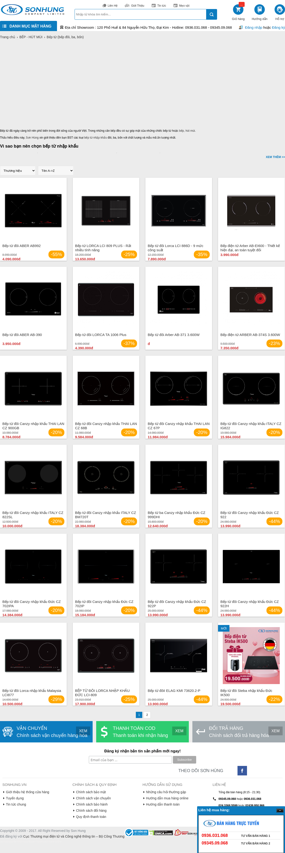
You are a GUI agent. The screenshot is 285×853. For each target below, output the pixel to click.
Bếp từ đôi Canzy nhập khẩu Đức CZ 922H (249, 604)
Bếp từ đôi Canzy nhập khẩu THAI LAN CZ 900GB (33, 426)
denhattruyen (7, 841)
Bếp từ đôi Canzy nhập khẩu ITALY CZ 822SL (32, 515)
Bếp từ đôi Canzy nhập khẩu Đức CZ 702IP (104, 604)
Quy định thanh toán (91, 817)
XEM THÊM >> (275, 157)
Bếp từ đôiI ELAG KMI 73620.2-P (174, 691)
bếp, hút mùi (187, 130)
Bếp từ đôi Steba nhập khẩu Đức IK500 (246, 693)
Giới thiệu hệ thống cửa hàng (27, 792)
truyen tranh (35, 841)
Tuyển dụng (15, 798)
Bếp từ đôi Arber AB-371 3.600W (174, 335)
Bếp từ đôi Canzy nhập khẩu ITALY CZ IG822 (250, 426)
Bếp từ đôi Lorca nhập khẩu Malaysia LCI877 (31, 693)
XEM (83, 731)
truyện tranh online (52, 841)
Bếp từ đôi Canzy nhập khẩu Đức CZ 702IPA (31, 604)
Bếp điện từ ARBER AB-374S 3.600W (250, 335)
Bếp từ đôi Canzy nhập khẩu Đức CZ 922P (177, 604)
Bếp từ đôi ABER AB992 (21, 246)
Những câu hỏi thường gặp (166, 792)
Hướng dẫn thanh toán (163, 804)
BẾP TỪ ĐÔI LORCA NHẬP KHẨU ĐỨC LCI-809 (102, 693)
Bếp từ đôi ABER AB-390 (22, 335)
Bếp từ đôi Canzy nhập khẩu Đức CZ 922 (249, 515)
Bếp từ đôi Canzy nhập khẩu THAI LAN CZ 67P (179, 426)
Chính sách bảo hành (92, 804)
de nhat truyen (21, 841)
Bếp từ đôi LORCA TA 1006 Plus (100, 335)
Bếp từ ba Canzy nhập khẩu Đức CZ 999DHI (176, 515)
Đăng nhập (253, 27)
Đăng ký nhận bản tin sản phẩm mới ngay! (142, 751)
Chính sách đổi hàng (91, 810)
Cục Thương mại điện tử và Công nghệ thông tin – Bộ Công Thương (73, 836)
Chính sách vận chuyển (93, 798)
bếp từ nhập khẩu (95, 137)
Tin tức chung (16, 804)
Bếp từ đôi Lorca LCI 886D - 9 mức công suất (175, 248)
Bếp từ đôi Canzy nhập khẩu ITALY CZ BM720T (105, 515)
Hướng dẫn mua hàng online (167, 798)
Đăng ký (278, 27)
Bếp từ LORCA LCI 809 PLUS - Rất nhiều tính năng (103, 248)
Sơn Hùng (32, 137)
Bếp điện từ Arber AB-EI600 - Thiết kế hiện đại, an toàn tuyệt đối (250, 248)
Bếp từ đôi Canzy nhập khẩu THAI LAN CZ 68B (106, 426)
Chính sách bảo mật (91, 792)
